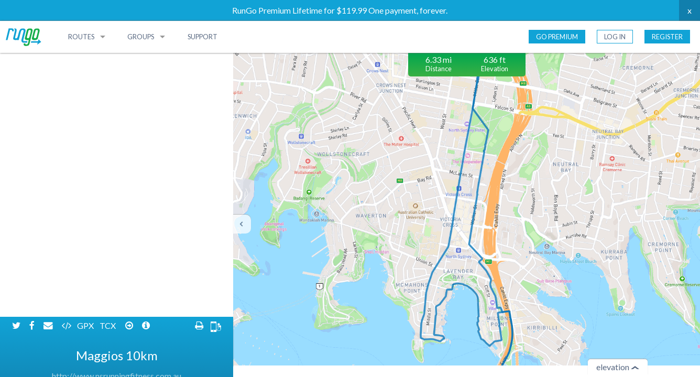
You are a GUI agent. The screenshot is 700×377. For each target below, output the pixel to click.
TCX (108, 61)
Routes (81, 36)
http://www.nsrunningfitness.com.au (116, 112)
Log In (615, 36)
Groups (140, 36)
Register (667, 36)
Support (202, 36)
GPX (86, 61)
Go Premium (557, 36)
